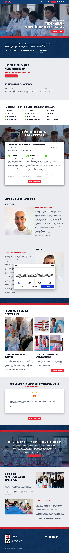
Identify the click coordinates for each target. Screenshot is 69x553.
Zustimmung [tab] (21, 268)
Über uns (42, 1)
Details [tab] (34, 268)
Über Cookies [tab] (48, 268)
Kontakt (47, 1)
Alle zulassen (48, 286)
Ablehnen (21, 286)
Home (28, 1)
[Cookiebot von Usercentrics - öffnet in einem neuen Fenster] (50, 265)
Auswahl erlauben (34, 286)
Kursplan (37, 1)
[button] (32, 2)
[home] (8, 2)
